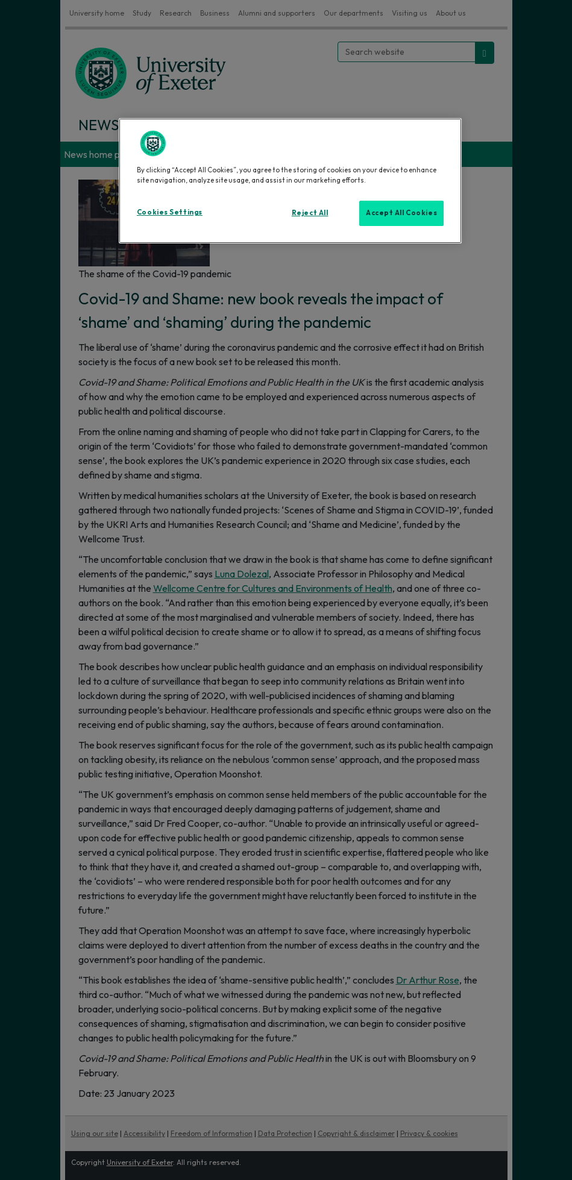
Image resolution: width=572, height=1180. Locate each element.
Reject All (310, 213)
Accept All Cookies (401, 213)
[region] (290, 180)
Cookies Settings (170, 212)
